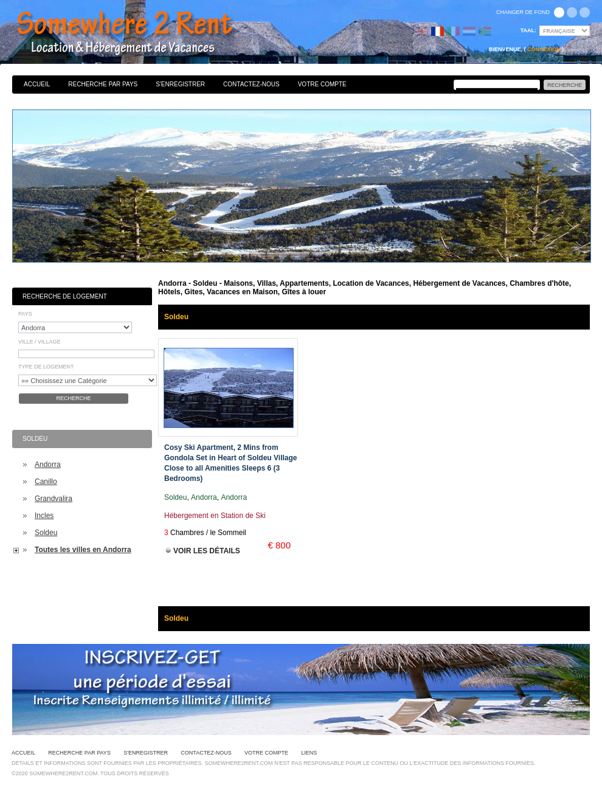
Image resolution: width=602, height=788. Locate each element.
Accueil (37, 84)
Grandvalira (53, 498)
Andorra (48, 464)
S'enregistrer (180, 84)
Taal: (528, 30)
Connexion (544, 49)
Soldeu (46, 532)
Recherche (73, 398)
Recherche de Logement (64, 296)
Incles (44, 515)
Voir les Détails (206, 551)
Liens (309, 753)
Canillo (46, 481)
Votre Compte (322, 84)
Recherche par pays (102, 84)
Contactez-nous (251, 84)
